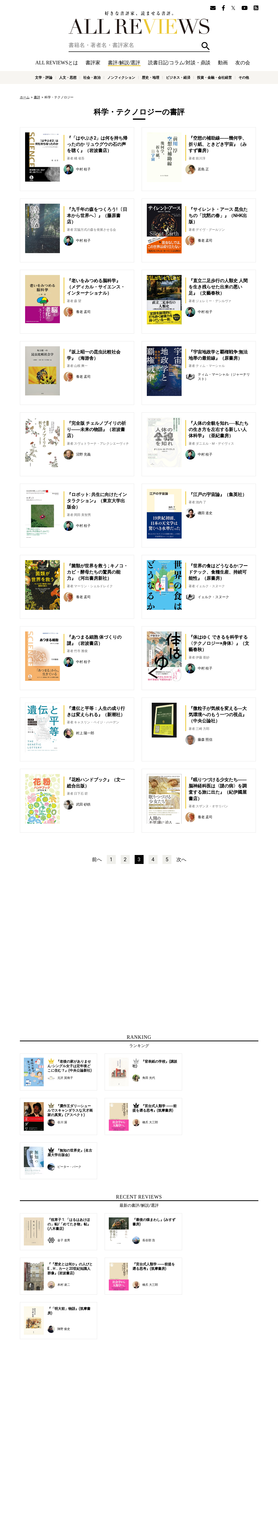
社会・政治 (92, 77)
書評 (37, 97)
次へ (181, 859)
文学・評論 (43, 77)
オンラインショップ (131, 1480)
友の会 (242, 62)
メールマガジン (212, 1473)
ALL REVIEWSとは (56, 62)
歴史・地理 (150, 77)
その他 (243, 77)
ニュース (107, 1480)
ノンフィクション (121, 77)
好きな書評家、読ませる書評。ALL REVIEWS (139, 22)
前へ (97, 859)
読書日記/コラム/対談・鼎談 (179, 62)
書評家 (92, 62)
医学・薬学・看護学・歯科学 (124, 1492)
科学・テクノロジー (88, 1492)
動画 (223, 62)
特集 (181, 1473)
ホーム (25, 97)
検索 (205, 46)
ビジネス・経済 (178, 77)
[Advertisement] (91, 921)
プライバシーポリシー (192, 1480)
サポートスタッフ (161, 1480)
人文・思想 (68, 77)
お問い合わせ (221, 1480)
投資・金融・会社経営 (214, 77)
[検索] (139, 45)
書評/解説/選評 (124, 62)
